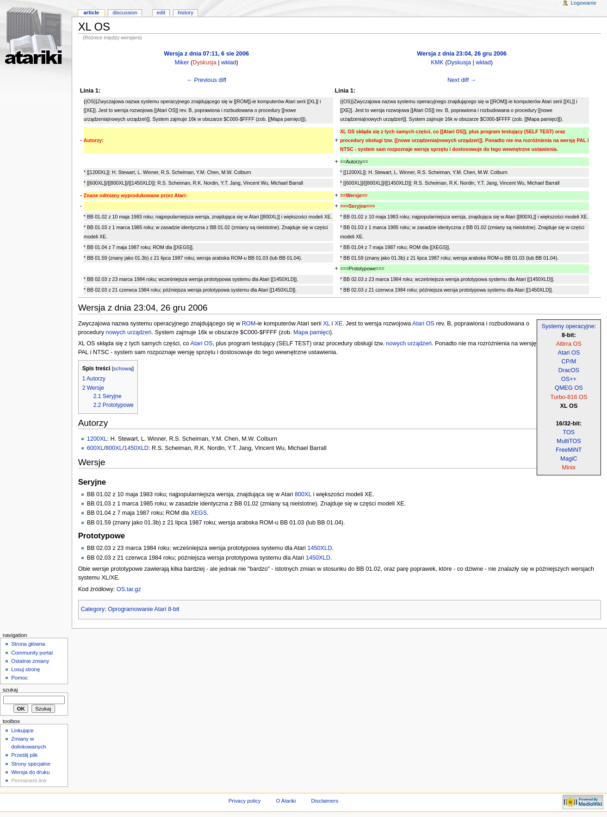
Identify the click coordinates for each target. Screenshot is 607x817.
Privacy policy (245, 801)
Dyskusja (204, 62)
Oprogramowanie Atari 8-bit (143, 609)
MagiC (568, 458)
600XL (95, 448)
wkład (228, 62)
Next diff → (462, 80)
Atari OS (568, 352)
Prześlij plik (24, 755)
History (185, 12)
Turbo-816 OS (568, 397)
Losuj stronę (25, 669)
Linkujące (22, 730)
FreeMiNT (569, 450)
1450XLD (136, 448)
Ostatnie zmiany (30, 661)
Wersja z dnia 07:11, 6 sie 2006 (206, 53)
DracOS (568, 370)
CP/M (569, 361)
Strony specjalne (30, 764)
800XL (114, 448)
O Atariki (286, 801)
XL (326, 323)
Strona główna (28, 644)
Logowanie (583, 3)
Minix (569, 467)
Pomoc (19, 677)
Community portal (32, 652)
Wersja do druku (30, 772)
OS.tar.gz (129, 589)
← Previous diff (206, 80)
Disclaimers (324, 801)
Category (93, 609)
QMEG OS (569, 388)
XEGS (199, 513)
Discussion (124, 12)
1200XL (97, 439)
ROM (249, 323)
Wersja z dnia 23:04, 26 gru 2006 (462, 53)
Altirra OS (569, 344)
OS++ (568, 379)
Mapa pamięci (311, 332)
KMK (437, 62)
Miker (181, 62)
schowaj (122, 368)
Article (91, 12)
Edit (161, 12)
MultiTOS (569, 441)
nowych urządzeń (129, 332)
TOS (569, 432)
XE (338, 323)
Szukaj (10, 689)
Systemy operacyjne (568, 326)
